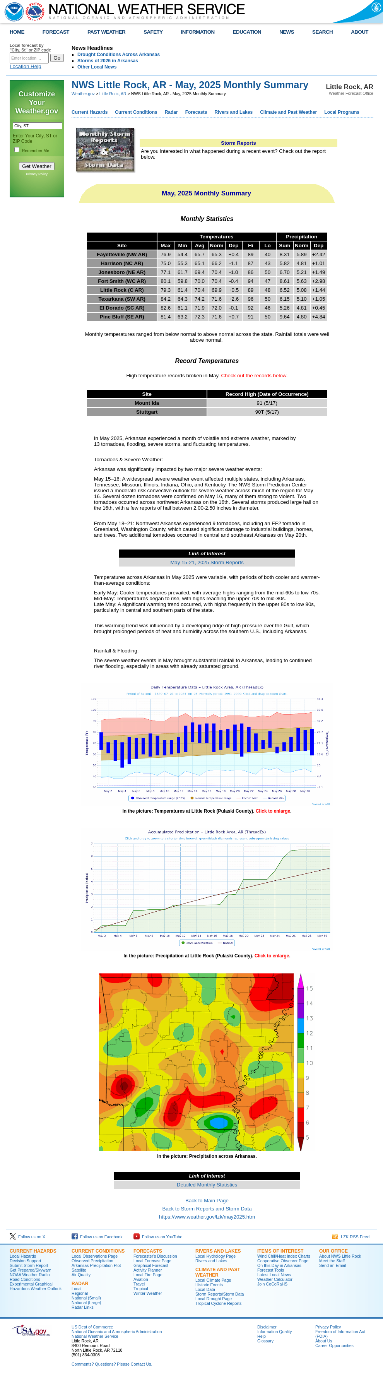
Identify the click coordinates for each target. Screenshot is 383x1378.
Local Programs (341, 112)
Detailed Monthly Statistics (207, 1185)
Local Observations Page (95, 1256)
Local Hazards (23, 1256)
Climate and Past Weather (288, 112)
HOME (17, 32)
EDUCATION (247, 32)
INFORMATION (198, 32)
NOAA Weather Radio (30, 1274)
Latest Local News (274, 1274)
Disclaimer (267, 1327)
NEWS (286, 32)
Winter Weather (147, 1293)
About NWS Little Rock (340, 1256)
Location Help (25, 66)
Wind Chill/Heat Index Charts (283, 1256)
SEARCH (322, 32)
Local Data (205, 1289)
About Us (323, 1341)
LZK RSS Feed (350, 1236)
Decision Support (25, 1260)
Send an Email (332, 1265)
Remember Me (35, 150)
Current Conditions (136, 112)
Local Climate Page (213, 1280)
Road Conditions (25, 1279)
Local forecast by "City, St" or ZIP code (30, 47)
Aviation (140, 1279)
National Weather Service (95, 1336)
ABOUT (359, 32)
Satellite (79, 1270)
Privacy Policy (37, 174)
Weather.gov (83, 93)
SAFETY (153, 32)
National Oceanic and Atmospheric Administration (117, 1331)
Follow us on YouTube (157, 1236)
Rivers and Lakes (233, 112)
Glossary (265, 1341)
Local (76, 1288)
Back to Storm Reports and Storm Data (206, 1209)
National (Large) (86, 1302)
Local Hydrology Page (215, 1256)
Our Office (333, 1251)
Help (261, 1336)
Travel (139, 1284)
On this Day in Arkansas (279, 1265)
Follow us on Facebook (97, 1236)
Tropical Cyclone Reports (218, 1303)
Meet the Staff (332, 1260)
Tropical (140, 1288)
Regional (80, 1293)
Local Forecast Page (152, 1260)
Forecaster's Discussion (155, 1256)
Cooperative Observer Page (282, 1260)
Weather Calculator (274, 1279)
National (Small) (86, 1298)
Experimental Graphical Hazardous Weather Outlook (36, 1286)
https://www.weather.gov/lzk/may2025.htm (207, 1217)
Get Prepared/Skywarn (30, 1270)
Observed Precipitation (92, 1260)
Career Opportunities (334, 1345)
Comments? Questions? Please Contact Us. (112, 1364)
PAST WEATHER (106, 32)
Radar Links (83, 1307)
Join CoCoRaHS (272, 1284)
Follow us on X (27, 1236)
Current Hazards (90, 112)
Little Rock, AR (113, 93)
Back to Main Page (207, 1200)
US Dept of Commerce (92, 1327)
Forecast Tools (270, 1270)
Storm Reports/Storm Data (219, 1294)
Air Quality (81, 1274)
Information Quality (274, 1331)
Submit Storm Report (29, 1265)
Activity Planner (147, 1270)
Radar (171, 112)
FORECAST (56, 32)
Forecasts (196, 112)
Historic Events (209, 1284)
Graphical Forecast (150, 1265)
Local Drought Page (213, 1298)
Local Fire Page (147, 1274)
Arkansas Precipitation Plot (96, 1265)
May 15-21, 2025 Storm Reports (207, 562)
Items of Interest (280, 1251)
